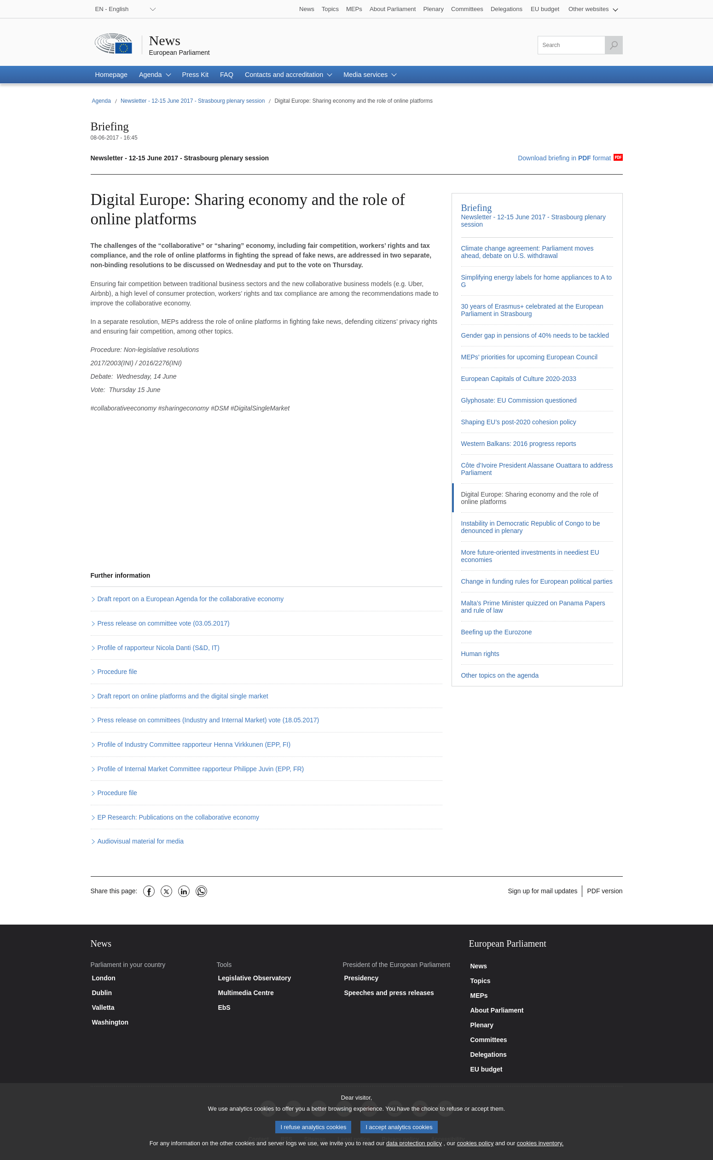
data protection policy (414, 1151)
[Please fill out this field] (580, 45)
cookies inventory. (540, 1151)
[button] (593, 9)
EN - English (112, 9)
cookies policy (475, 1151)
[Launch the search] (613, 45)
